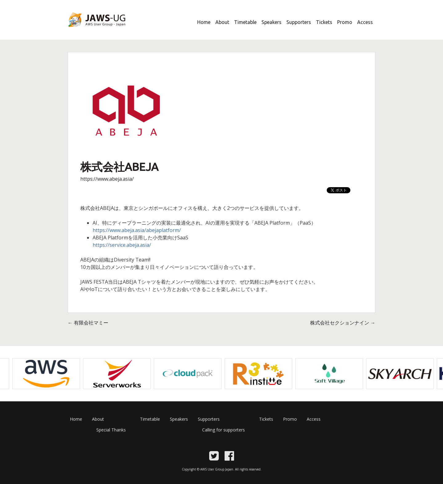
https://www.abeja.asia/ (107, 178)
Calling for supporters (223, 430)
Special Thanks (111, 430)
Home (203, 22)
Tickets (324, 22)
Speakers (271, 22)
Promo (344, 22)
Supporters (298, 22)
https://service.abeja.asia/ (122, 245)
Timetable (245, 22)
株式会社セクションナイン (342, 322)
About (222, 22)
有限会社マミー (88, 322)
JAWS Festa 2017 (87, 31)
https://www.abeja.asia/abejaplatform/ (137, 230)
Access (365, 22)
